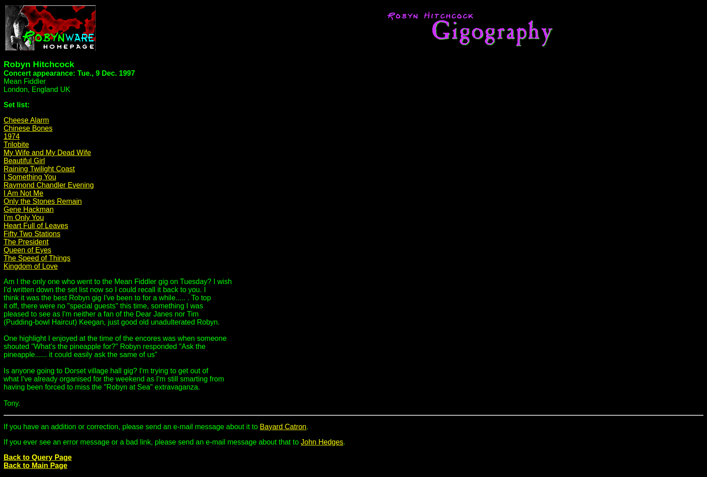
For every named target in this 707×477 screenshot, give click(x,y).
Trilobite (16, 144)
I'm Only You (24, 217)
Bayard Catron (283, 427)
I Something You (30, 177)
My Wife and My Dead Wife (47, 152)
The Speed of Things (37, 258)
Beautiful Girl (24, 161)
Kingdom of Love (31, 266)
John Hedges (322, 442)
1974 (12, 136)
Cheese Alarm (26, 120)
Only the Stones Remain (43, 201)
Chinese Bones (28, 128)
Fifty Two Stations (32, 234)
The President (26, 242)
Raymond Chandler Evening (49, 185)
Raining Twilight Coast (39, 169)
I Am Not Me (23, 193)
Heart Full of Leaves (36, 225)
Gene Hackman (29, 209)
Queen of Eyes (27, 250)
